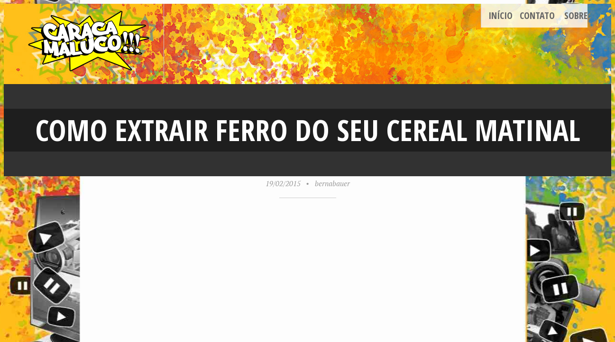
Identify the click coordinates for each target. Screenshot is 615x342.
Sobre (575, 15)
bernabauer (332, 183)
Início (500, 15)
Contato (537, 15)
